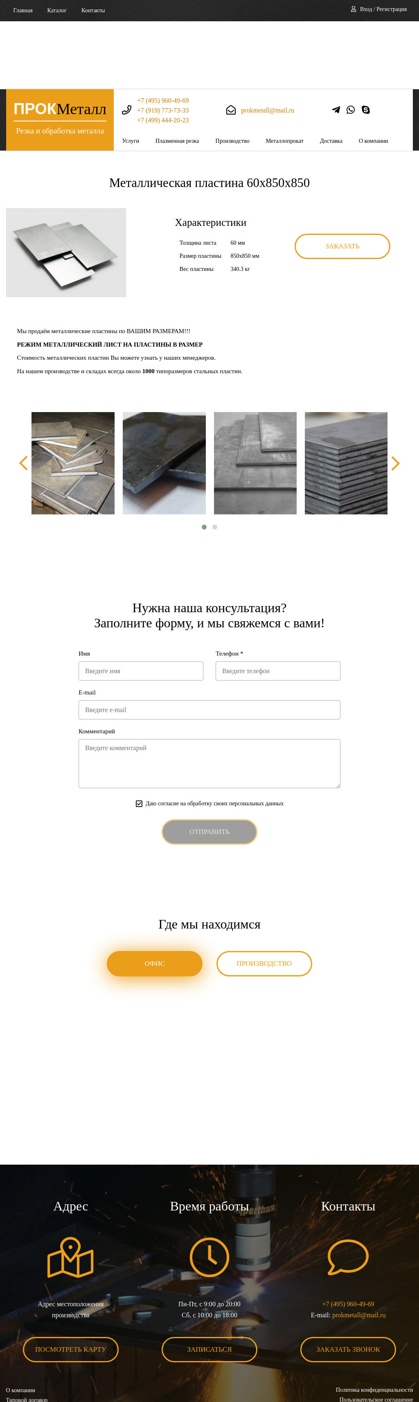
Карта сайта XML (27, 1354)
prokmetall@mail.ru (268, 42)
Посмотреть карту (70, 1284)
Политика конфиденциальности (374, 1324)
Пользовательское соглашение (376, 1334)
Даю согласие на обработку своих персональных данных (215, 738)
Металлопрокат (285, 73)
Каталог (57, 10)
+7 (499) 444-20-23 (163, 52)
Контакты (93, 10)
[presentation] (24, 396)
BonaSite (404, 1370)
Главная (23, 10)
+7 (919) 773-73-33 (163, 42)
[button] (204, 459)
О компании (373, 73)
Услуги (130, 73)
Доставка (331, 73)
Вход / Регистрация (383, 9)
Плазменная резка (177, 73)
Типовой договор (27, 1334)
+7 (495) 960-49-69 (163, 32)
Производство (233, 73)
